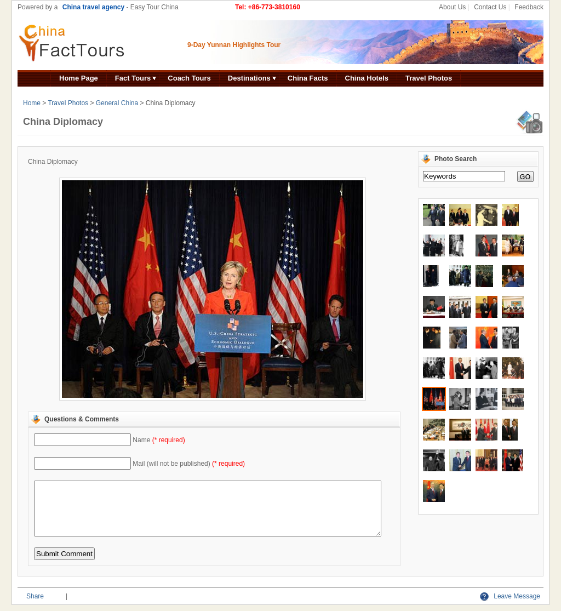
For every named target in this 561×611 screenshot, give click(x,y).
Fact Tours (133, 78)
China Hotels (366, 78)
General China (117, 103)
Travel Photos (428, 78)
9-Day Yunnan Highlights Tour (233, 45)
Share (35, 596)
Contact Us (490, 7)
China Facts (308, 78)
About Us (452, 7)
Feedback (528, 7)
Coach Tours (189, 78)
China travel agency (93, 7)
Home (32, 103)
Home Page (78, 78)
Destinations (249, 78)
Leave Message (510, 596)
